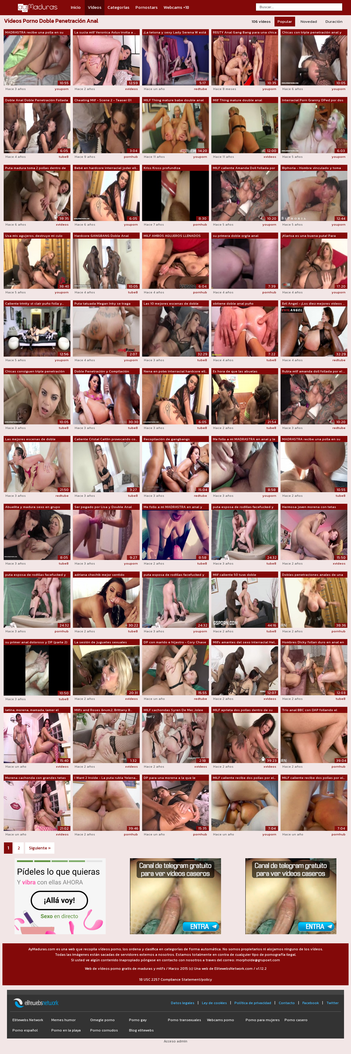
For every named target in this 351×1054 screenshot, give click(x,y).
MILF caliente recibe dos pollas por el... (244, 777)
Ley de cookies (214, 1003)
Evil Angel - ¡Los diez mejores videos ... (313, 303)
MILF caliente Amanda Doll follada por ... (244, 168)
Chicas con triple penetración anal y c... (312, 32)
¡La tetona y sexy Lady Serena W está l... (175, 32)
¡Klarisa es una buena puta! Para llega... (309, 236)
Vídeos (94, 7)
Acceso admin (175, 1041)
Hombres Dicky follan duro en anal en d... (313, 642)
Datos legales (182, 1003)
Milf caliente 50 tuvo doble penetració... (234, 575)
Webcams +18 (176, 7)
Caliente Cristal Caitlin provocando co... (105, 439)
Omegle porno (102, 1020)
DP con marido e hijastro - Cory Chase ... (175, 642)
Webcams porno (220, 1020)
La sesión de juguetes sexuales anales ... (100, 642)
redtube (200, 88)
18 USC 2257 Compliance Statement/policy (175, 979)
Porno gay (138, 1020)
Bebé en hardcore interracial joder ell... (106, 167)
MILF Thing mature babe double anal (174, 100)
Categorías (118, 7)
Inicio (76, 7)
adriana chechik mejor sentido (99, 574)
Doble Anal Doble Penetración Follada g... (36, 100)
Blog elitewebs (141, 1030)
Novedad (309, 21)
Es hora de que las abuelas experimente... (235, 371)
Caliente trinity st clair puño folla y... (34, 303)
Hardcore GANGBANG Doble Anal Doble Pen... (101, 236)
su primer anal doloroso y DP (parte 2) (36, 642)
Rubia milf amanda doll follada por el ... (313, 371)
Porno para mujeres (263, 1020)
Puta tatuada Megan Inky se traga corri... (102, 303)
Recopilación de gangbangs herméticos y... (167, 439)
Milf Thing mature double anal (237, 100)
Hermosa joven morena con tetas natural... (309, 507)
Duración (333, 21)
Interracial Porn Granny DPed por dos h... (312, 100)
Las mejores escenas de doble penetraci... (30, 439)
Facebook (310, 1003)
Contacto (287, 1003)
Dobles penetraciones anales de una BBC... (312, 575)
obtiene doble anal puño (233, 303)
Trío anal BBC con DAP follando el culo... (309, 710)
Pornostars (146, 7)
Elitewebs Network (27, 1020)
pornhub (131, 156)
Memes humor (63, 1020)
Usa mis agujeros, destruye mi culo (34, 235)
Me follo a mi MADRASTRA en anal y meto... (173, 507)
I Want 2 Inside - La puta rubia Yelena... (105, 777)
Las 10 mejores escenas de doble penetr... (171, 303)
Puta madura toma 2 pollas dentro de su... (35, 168)
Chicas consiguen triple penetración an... (35, 371)
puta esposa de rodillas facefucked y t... (243, 507)
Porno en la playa (66, 1030)
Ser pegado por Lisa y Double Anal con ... (103, 507)
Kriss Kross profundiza (162, 167)
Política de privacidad (252, 1003)
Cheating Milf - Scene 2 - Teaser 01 (102, 100)
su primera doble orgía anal (235, 235)
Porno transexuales (184, 1020)
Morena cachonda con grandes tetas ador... (35, 778)
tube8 (64, 156)
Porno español (25, 1030)
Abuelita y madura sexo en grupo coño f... (32, 507)
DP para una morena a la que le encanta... (170, 778)
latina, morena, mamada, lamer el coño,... (32, 710)
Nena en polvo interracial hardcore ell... (175, 371)
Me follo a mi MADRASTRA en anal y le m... (244, 439)
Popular (285, 21)
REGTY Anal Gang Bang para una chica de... (245, 32)
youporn (62, 88)
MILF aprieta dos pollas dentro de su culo (243, 710)
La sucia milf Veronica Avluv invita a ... (105, 32)
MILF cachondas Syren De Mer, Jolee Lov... (173, 710)
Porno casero (296, 1020)
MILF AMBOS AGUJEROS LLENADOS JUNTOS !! (172, 236)
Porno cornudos (104, 1030)
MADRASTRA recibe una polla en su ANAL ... (34, 32)
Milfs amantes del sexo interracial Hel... (244, 642)
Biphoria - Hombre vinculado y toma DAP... (311, 168)
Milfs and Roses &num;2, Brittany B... (103, 709)
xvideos (131, 88)
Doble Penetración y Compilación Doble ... (101, 371)
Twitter (332, 1003)
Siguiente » (40, 848)
